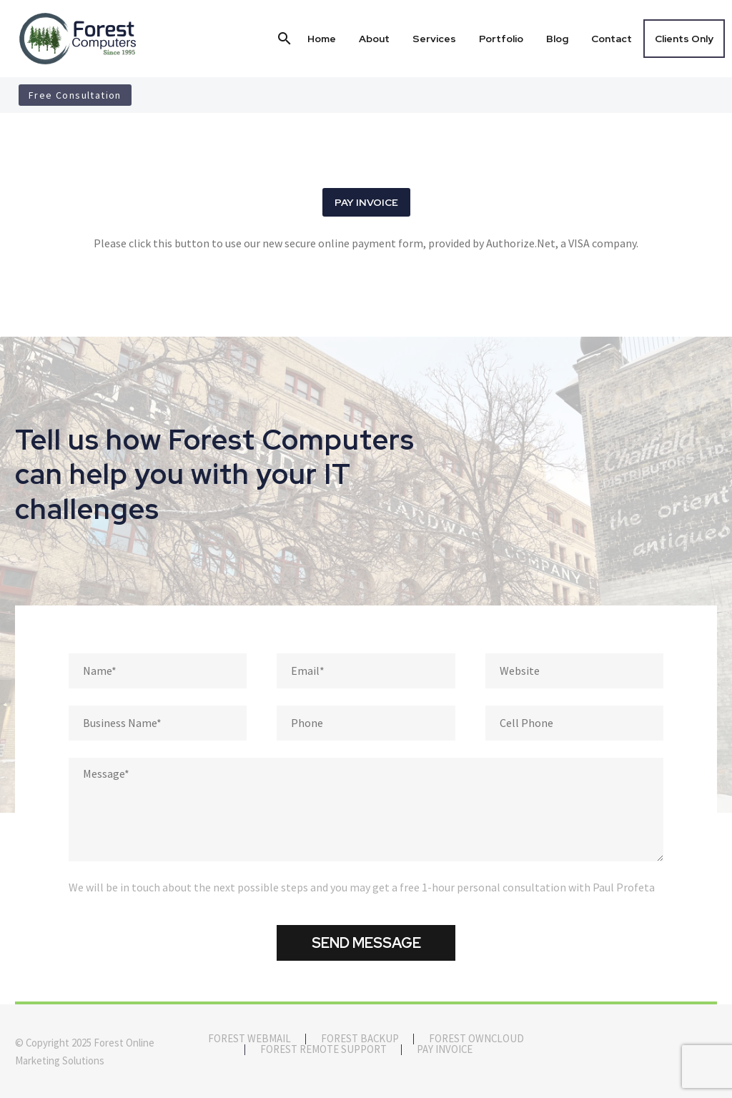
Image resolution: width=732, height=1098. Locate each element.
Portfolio (501, 38)
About (374, 38)
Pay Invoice (445, 1049)
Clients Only (684, 38)
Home (321, 38)
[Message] (366, 809)
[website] (574, 670)
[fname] (158, 670)
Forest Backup (360, 1039)
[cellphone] (574, 723)
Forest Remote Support (323, 1049)
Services (434, 38)
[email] (366, 670)
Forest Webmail (249, 1039)
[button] (284, 38)
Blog (557, 38)
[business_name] (158, 723)
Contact (611, 38)
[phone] (366, 723)
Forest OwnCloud (476, 1039)
